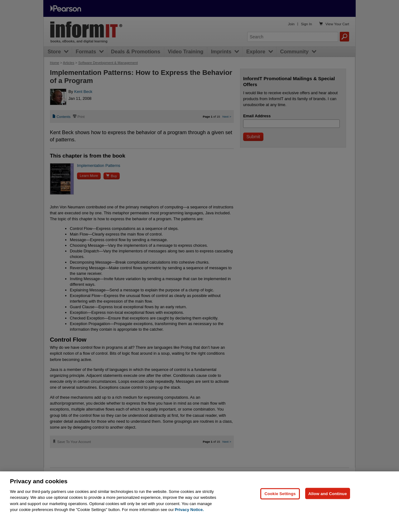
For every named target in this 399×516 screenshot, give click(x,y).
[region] (199, 493)
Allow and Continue (327, 493)
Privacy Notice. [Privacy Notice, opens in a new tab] (189, 509)
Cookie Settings (280, 493)
